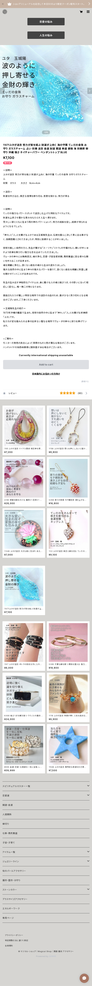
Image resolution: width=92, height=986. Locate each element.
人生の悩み (46, 35)
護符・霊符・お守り (11, 880)
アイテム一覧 (8, 852)
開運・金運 (7, 805)
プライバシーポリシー (14, 935)
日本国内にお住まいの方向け (46, 373)
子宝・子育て (8, 842)
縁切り (5, 823)
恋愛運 (5, 795)
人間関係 (7, 814)
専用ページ (8, 918)
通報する (85, 381)
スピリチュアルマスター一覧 (16, 786)
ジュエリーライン (10, 861)
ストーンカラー (9, 889)
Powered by (46, 956)
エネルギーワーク (11, 908)
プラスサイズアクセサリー (15, 899)
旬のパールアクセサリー (14, 871)
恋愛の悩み (46, 21)
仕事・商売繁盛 (10, 833)
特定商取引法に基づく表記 (16, 940)
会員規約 (9, 945)
